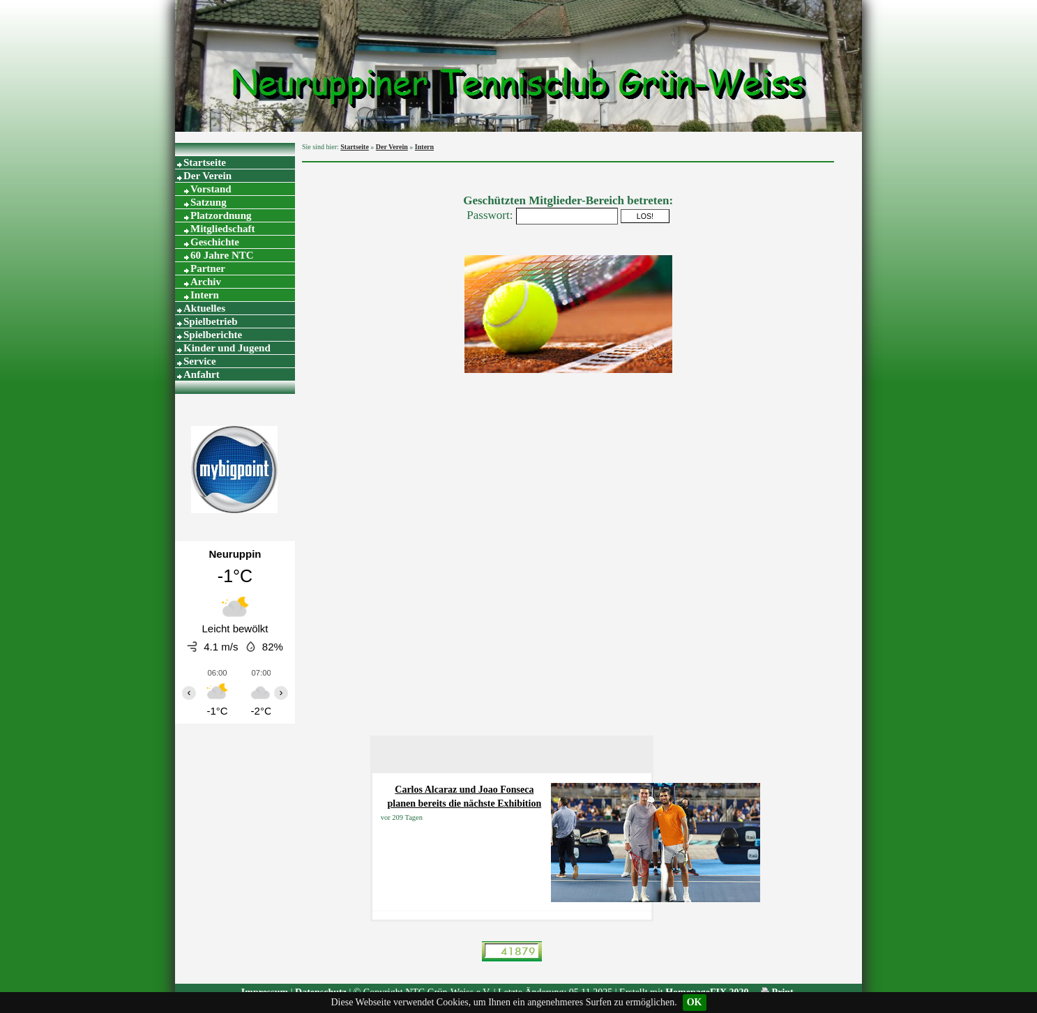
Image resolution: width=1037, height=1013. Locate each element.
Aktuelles (204, 308)
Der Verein (207, 175)
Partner (207, 268)
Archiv (205, 281)
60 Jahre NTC (222, 255)
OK (694, 1002)
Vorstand (211, 189)
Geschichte (214, 241)
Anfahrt (201, 374)
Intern (204, 294)
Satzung (208, 202)
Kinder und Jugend (227, 347)
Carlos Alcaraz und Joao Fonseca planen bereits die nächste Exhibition (465, 796)
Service (199, 361)
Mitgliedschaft (222, 228)
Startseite (204, 162)
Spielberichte (212, 334)
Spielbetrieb (210, 321)
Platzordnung (221, 215)
